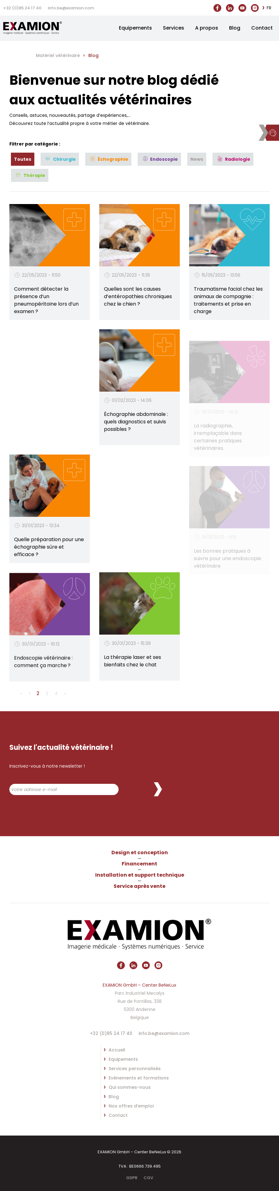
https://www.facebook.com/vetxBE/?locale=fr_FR (217, 6)
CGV (148, 1178)
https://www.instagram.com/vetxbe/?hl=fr (255, 6)
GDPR (131, 1178)
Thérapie (34, 175)
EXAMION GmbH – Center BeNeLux (37, 27)
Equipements (135, 27)
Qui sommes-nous (130, 1087)
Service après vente (139, 886)
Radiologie (237, 159)
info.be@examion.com (71, 8)
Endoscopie (164, 159)
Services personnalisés (135, 1068)
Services (173, 27)
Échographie (113, 159)
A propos (206, 27)
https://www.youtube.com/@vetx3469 (242, 5)
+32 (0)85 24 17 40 (22, 8)
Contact (262, 27)
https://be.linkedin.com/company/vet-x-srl (230, 6)
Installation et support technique (139, 875)
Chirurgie (64, 159)
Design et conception (139, 852)
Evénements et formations (139, 1078)
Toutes (22, 159)
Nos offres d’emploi (131, 1106)
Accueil (117, 1050)
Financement (139, 863)
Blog (234, 27)
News (196, 159)
